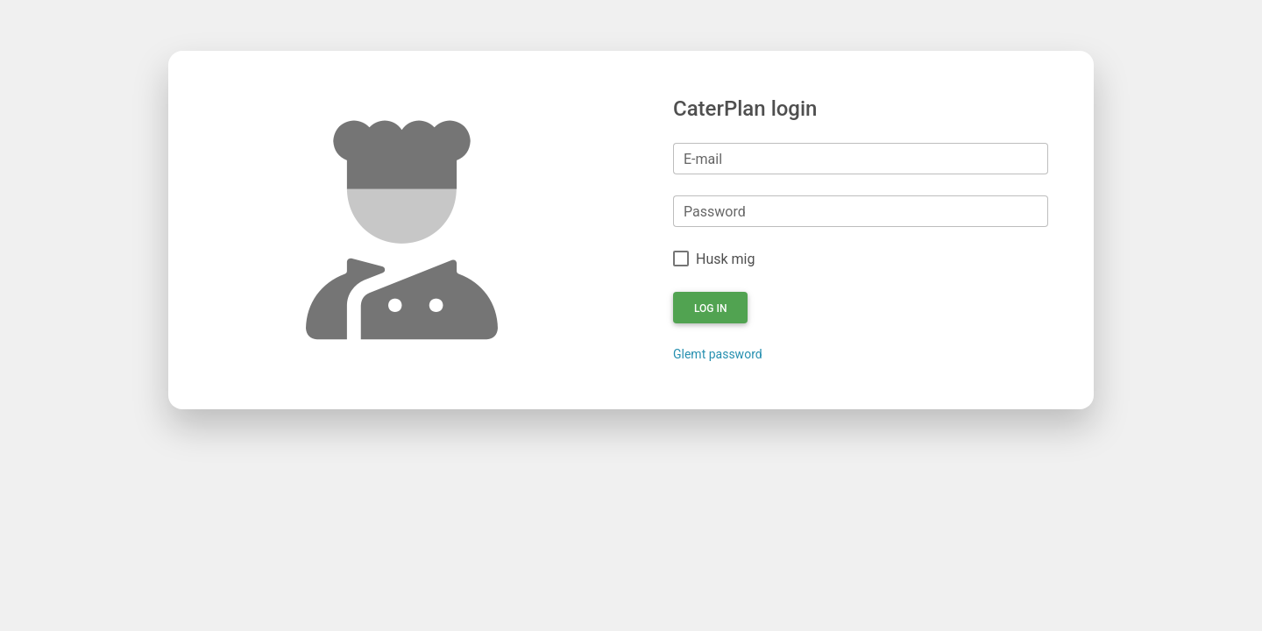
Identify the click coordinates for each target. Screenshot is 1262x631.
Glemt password (717, 354)
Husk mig (725, 259)
